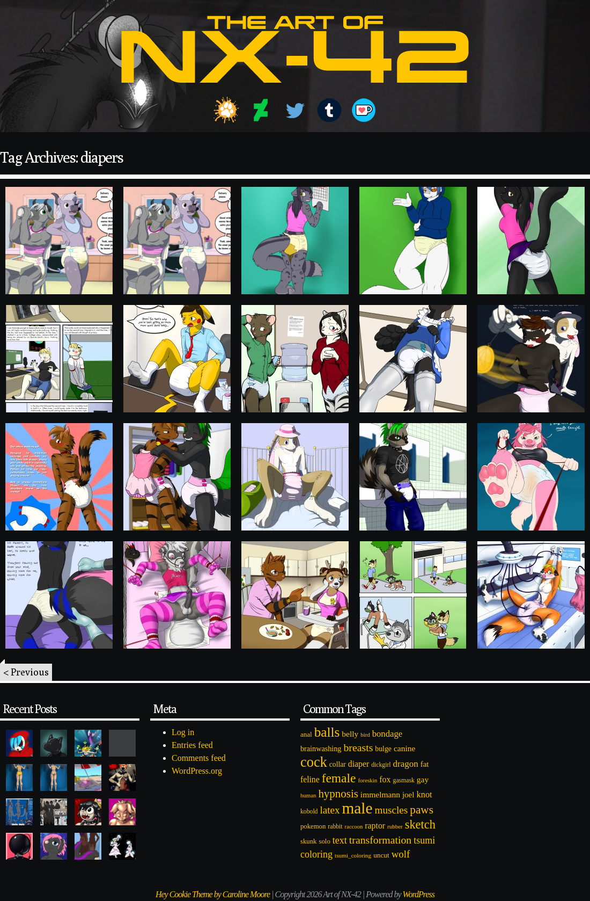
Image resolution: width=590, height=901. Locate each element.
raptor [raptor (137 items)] (375, 825)
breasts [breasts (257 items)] (358, 747)
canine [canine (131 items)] (404, 748)
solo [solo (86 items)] (324, 841)
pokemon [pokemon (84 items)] (313, 826)
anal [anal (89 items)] (306, 734)
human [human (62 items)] (308, 795)
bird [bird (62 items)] (365, 734)
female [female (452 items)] (339, 778)
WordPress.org (197, 770)
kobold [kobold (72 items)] (309, 811)
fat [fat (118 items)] (425, 764)
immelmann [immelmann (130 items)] (380, 794)
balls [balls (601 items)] (327, 732)
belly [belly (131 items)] (350, 733)
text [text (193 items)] (340, 840)
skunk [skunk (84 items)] (308, 841)
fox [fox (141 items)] (384, 779)
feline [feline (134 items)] (310, 779)
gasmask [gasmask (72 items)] (404, 780)
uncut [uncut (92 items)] (381, 855)
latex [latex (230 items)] (330, 810)
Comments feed (199, 757)
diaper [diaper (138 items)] (358, 763)
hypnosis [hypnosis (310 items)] (338, 793)
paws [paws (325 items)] (421, 809)
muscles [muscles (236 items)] (391, 810)
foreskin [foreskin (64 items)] (367, 780)
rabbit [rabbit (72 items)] (335, 826)
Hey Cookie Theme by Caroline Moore (213, 894)
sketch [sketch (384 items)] (420, 824)
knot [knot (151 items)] (424, 794)
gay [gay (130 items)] (423, 779)
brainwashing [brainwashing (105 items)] (320, 748)
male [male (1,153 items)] (357, 808)
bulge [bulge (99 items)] (383, 749)
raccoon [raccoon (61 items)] (354, 827)
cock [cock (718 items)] (313, 762)
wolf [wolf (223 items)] (401, 854)
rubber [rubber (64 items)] (395, 826)
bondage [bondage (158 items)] (387, 734)
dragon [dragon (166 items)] (405, 764)
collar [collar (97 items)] (337, 764)
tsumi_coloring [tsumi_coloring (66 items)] (353, 855)
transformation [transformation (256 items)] (380, 840)
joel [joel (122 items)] (408, 794)
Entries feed (192, 745)
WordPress (418, 894)
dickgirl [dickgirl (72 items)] (380, 764)
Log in (183, 732)
